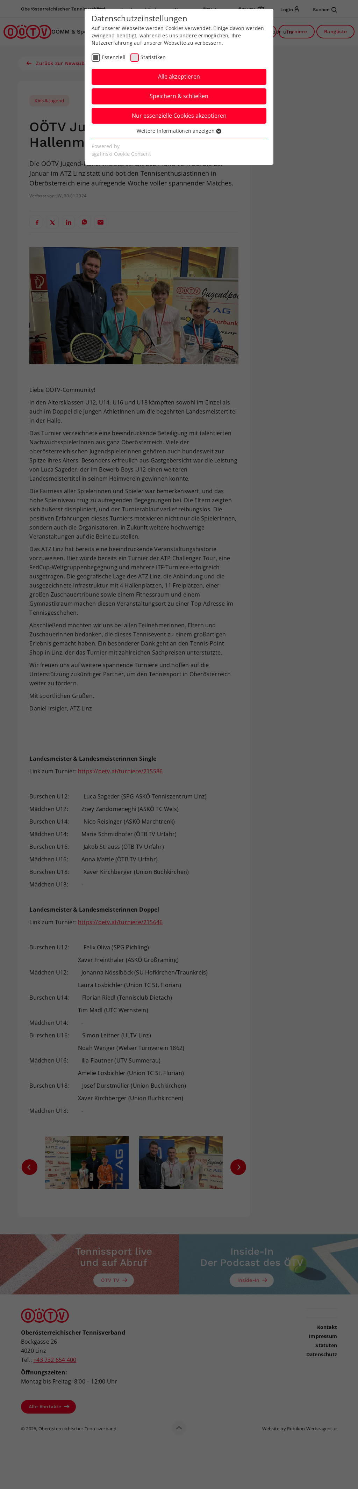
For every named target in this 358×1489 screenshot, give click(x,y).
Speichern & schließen (179, 96)
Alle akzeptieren (179, 76)
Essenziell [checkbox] (114, 57)
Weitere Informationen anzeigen (179, 130)
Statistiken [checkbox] (153, 57)
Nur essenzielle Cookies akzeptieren (179, 115)
